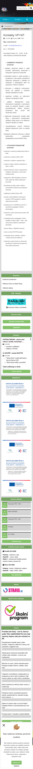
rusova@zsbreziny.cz (15, 45)
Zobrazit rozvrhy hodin (16, 321)
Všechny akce (16, 541)
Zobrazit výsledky (16, 721)
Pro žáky (18, 19)
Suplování (16, 327)
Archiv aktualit (16, 371)
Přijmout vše (16, 762)
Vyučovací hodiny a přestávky (17, 307)
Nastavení (16, 765)
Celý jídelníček (16, 575)
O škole (6, 19)
